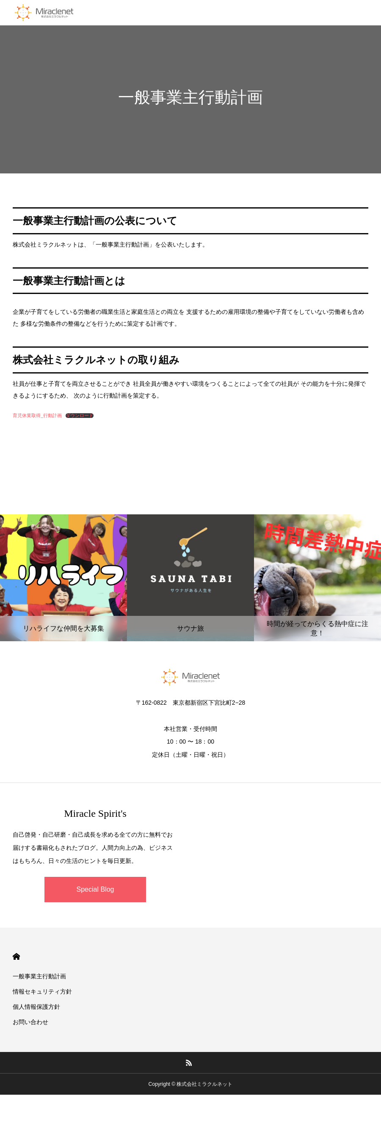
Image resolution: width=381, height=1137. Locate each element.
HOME (16, 956)
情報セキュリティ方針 (42, 991)
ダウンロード (80, 415)
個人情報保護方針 (36, 1006)
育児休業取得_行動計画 (37, 415)
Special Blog (95, 889)
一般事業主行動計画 (39, 976)
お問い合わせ (30, 1022)
